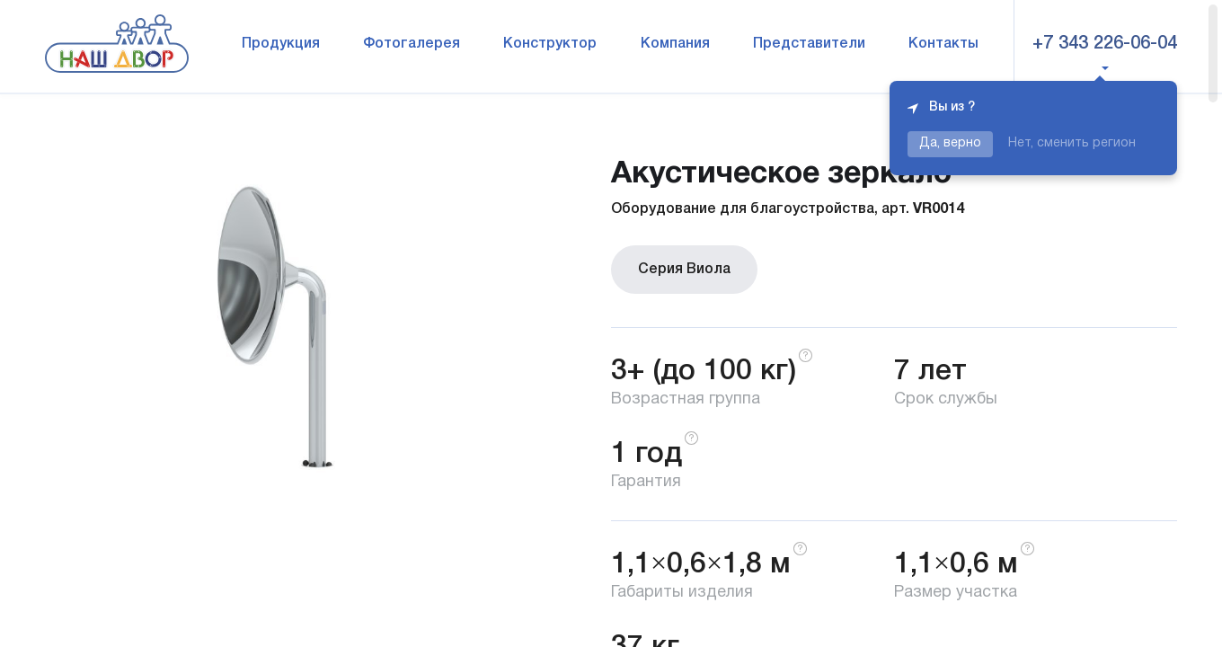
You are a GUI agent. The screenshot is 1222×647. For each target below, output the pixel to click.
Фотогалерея (411, 44)
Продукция (281, 44)
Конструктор (550, 44)
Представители (809, 44)
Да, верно (950, 143)
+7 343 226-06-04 (1104, 44)
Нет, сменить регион (1072, 143)
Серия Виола (684, 269)
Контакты (943, 44)
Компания (675, 44)
